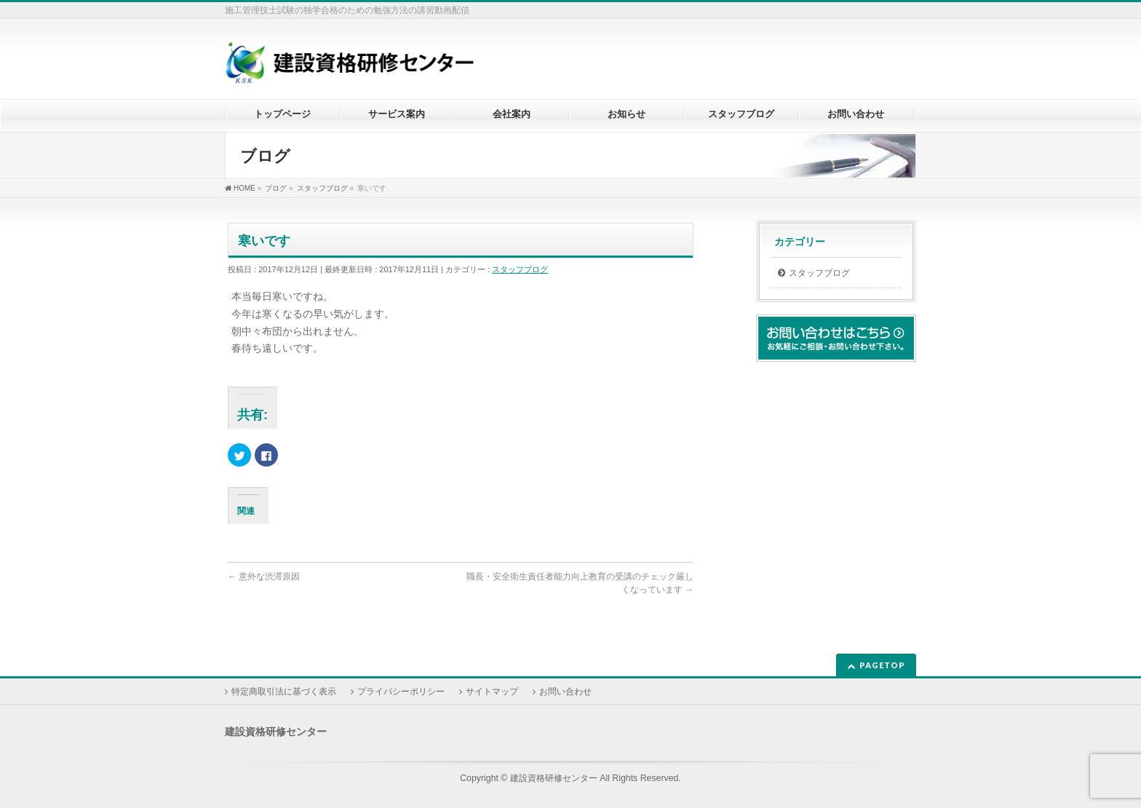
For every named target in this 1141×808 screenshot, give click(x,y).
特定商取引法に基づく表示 (283, 691)
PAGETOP (882, 665)
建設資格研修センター (553, 778)
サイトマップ (492, 691)
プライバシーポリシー (401, 691)
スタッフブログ (520, 269)
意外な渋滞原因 (264, 576)
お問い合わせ (565, 691)
